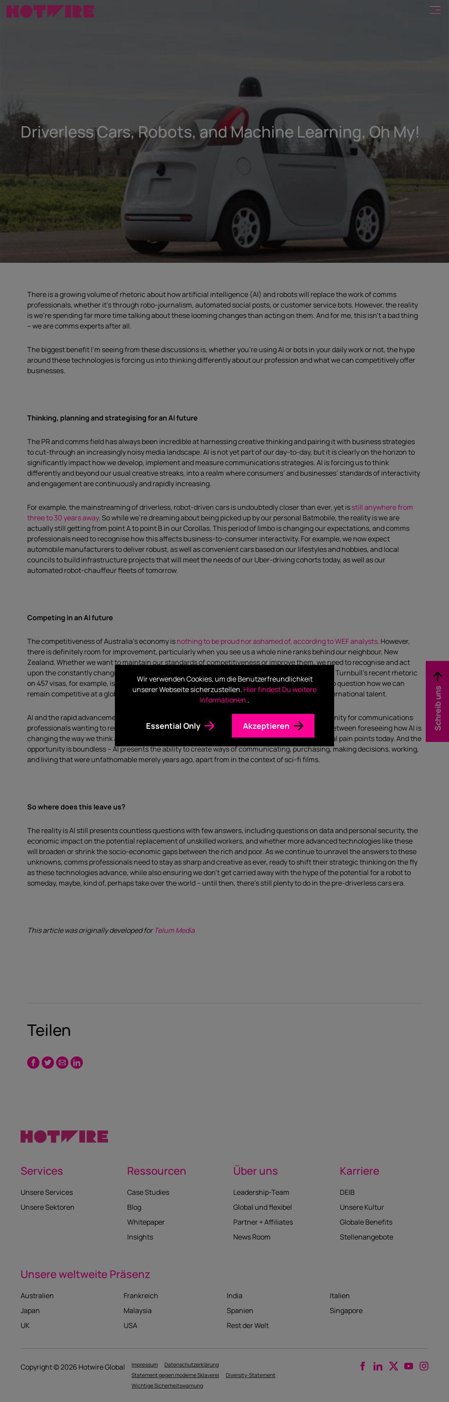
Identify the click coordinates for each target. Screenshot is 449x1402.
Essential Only (173, 725)
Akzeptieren (266, 725)
